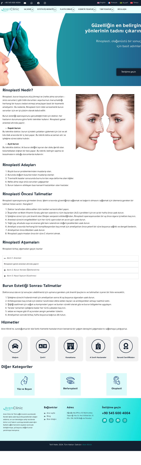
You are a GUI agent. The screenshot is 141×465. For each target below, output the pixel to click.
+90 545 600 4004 (116, 413)
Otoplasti (117, 389)
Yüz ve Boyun (24, 389)
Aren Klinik (87, 445)
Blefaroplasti (70, 389)
